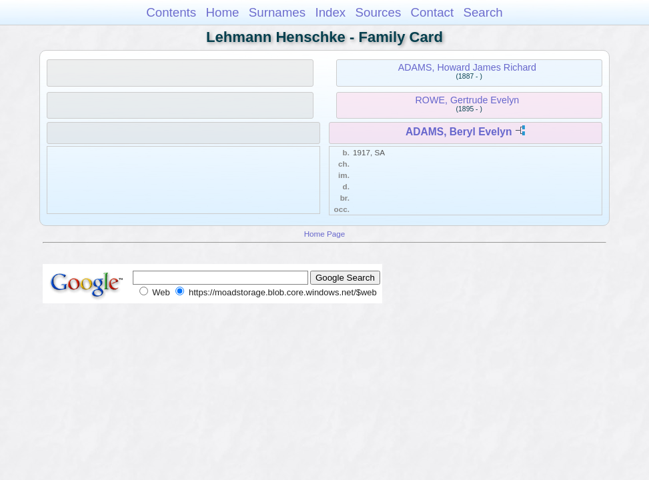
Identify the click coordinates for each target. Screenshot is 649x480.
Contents (171, 12)
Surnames (277, 12)
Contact (432, 12)
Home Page (325, 233)
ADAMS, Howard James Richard (467, 67)
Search (482, 12)
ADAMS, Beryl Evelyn (459, 131)
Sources (379, 12)
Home (222, 12)
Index (330, 12)
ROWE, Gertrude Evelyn (468, 100)
